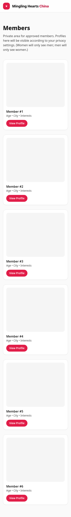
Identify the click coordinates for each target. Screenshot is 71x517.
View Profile (16, 123)
